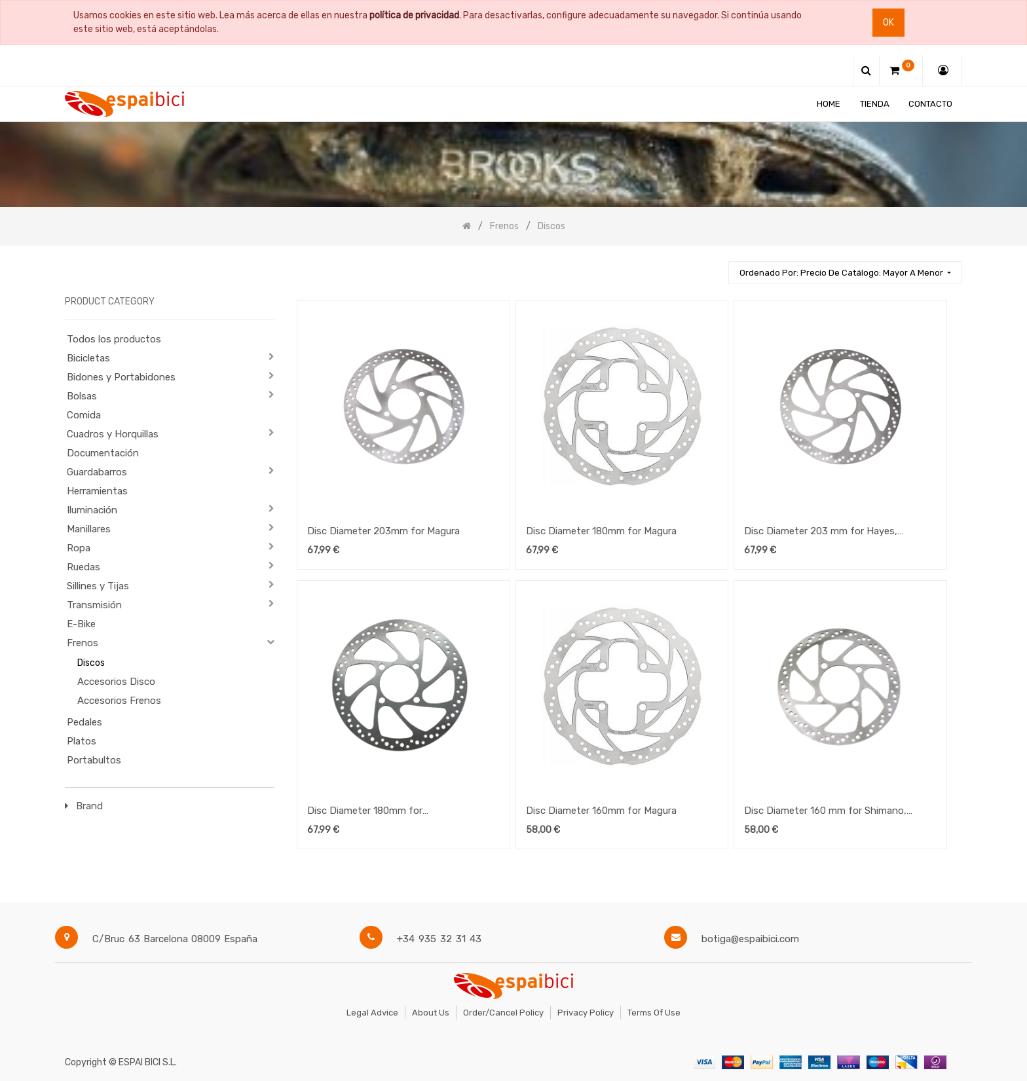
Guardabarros (97, 472)
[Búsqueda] (712, 266)
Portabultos (94, 760)
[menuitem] (828, 104)
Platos (81, 741)
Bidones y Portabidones (121, 377)
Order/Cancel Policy (503, 1012)
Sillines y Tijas (98, 586)
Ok (888, 22)
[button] (845, 272)
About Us (430, 1012)
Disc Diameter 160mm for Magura (601, 810)
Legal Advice (372, 1012)
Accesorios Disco (116, 681)
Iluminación (92, 510)
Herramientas (97, 491)
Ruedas (83, 567)
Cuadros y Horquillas (113, 434)
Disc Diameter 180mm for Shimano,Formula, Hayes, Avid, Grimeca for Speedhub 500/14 (396, 812)
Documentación (103, 453)
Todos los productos (114, 339)
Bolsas (82, 396)
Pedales (84, 722)
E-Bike (81, 624)
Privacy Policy (585, 1012)
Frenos (82, 643)
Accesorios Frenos (119, 700)
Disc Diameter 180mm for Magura (601, 531)
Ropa (78, 548)
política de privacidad (414, 15)
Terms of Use (654, 1012)
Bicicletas (88, 358)
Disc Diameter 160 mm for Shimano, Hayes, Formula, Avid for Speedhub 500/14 (825, 812)
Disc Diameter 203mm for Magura (383, 531)
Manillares (89, 529)
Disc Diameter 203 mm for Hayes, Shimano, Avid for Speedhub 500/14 (825, 532)
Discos (91, 663)
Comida (84, 415)
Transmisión (94, 605)
